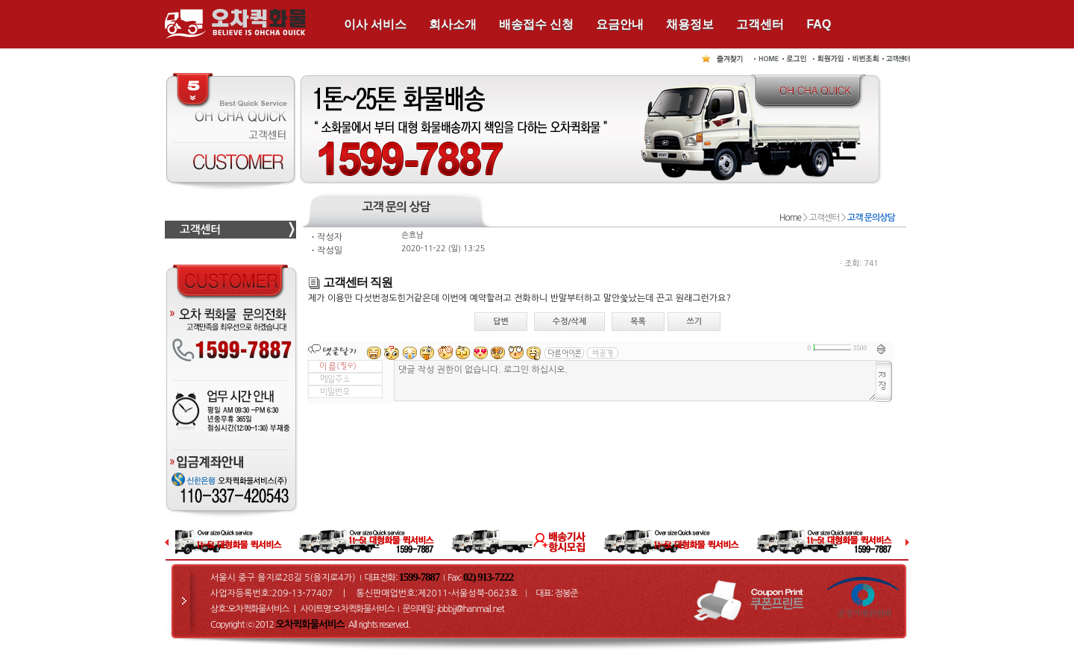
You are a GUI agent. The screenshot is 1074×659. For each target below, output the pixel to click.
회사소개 (453, 24)
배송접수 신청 (536, 24)
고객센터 (760, 24)
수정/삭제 (570, 322)
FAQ (818, 24)
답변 (501, 322)
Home (790, 217)
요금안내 (620, 24)
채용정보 (690, 24)
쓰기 (694, 322)
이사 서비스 (375, 24)
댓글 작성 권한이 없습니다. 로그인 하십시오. (635, 380)
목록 (638, 322)
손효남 (412, 235)
